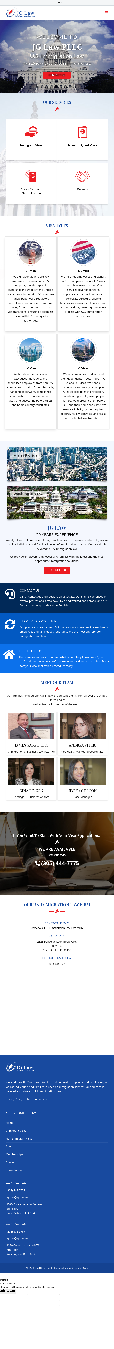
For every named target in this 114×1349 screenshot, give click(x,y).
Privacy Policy (14, 1099)
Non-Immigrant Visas (19, 1138)
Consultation (14, 1170)
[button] (106, 12)
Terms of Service (37, 1099)
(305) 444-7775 (16, 1190)
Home (9, 1123)
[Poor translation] (11, 1291)
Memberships (14, 1154)
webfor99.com (81, 1268)
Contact (10, 1162)
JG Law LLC (37, 1268)
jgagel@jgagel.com (18, 1197)
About (9, 1146)
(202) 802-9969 (16, 1231)
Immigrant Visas (16, 1130)
